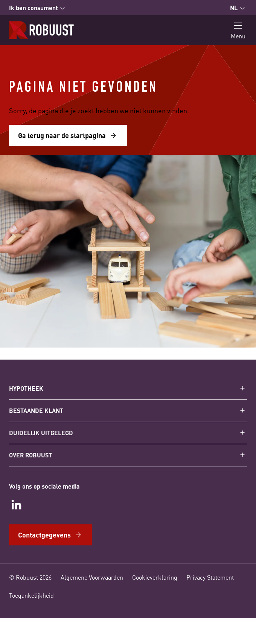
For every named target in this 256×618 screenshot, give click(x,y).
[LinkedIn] (16, 504)
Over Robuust (30, 455)
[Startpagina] (41, 30)
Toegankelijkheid (31, 595)
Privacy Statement (210, 577)
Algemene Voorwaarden (92, 577)
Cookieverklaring (154, 577)
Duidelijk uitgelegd (41, 433)
